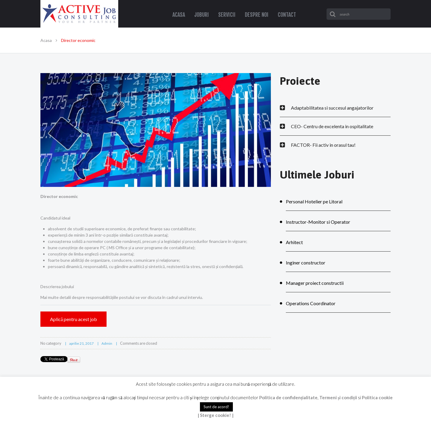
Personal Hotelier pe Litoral (314, 201)
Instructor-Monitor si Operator (318, 222)
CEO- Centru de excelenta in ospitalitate (332, 126)
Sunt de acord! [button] (216, 406)
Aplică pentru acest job (73, 319)
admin (106, 343)
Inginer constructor (305, 262)
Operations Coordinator (311, 303)
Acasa (46, 40)
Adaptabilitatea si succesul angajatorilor (332, 108)
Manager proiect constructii (315, 283)
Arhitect (294, 242)
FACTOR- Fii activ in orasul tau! (323, 145)
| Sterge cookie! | (215, 415)
